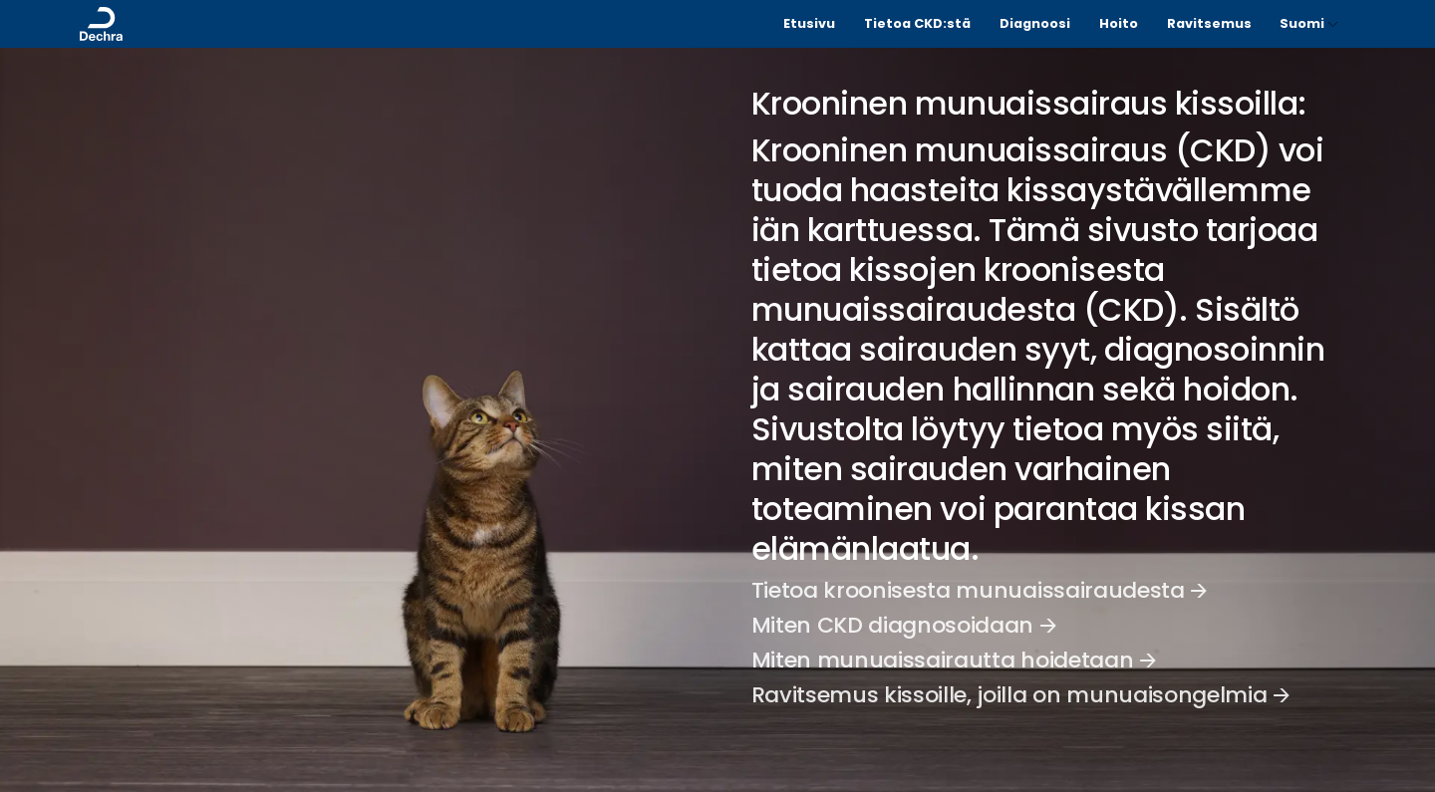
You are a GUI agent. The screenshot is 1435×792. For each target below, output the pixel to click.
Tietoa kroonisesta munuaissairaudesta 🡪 (979, 590)
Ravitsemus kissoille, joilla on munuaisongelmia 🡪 (1021, 694)
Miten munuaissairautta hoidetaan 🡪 (954, 660)
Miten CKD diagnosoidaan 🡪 (904, 625)
